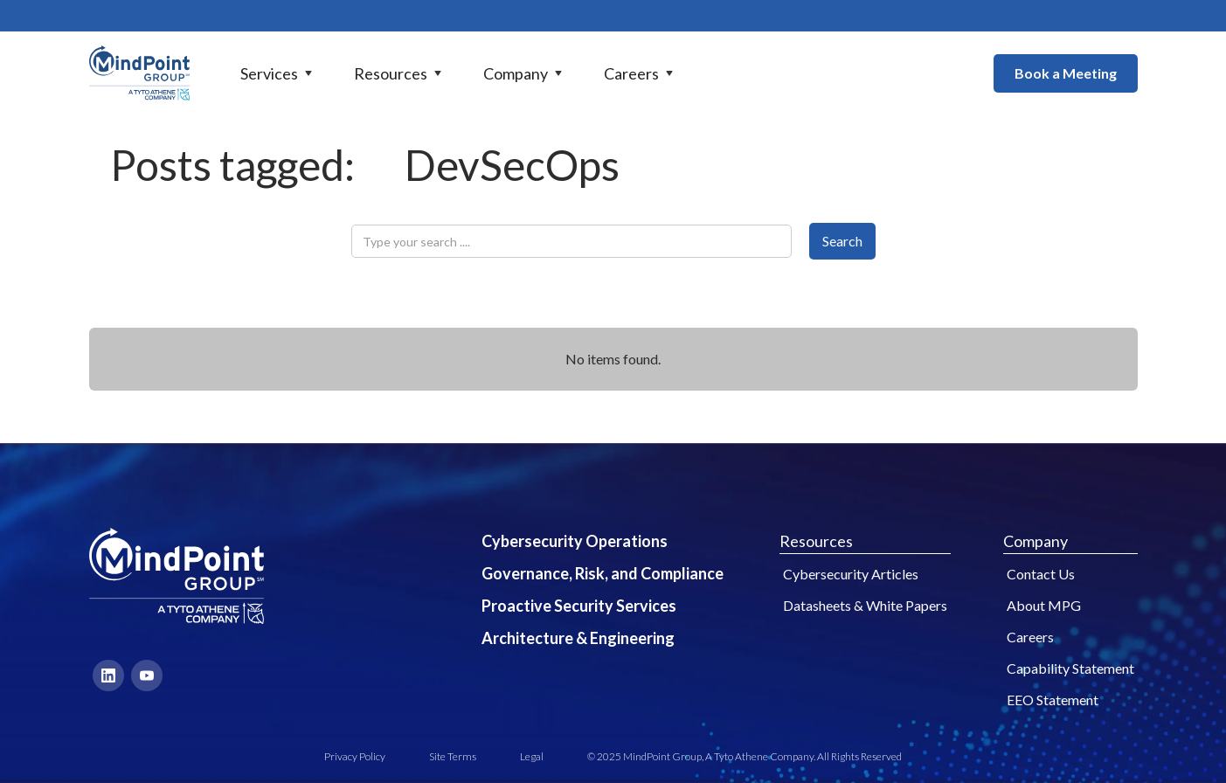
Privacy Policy (354, 756)
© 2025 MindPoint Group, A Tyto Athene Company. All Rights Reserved (744, 756)
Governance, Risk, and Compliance (602, 573)
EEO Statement (1052, 699)
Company (1035, 541)
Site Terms (452, 756)
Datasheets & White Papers (865, 605)
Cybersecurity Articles (850, 573)
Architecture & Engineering (578, 638)
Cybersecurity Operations (574, 541)
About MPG (1044, 605)
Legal (532, 756)
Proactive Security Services (578, 605)
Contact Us (1041, 573)
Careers (1030, 636)
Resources (816, 541)
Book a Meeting (1066, 73)
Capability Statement (1070, 668)
